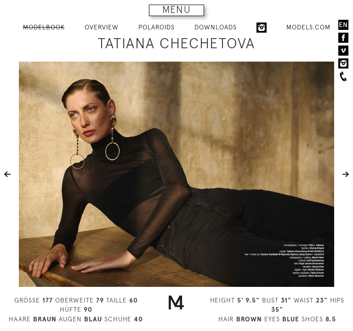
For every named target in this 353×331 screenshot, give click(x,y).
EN (343, 25)
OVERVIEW (102, 27)
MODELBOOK (44, 27)
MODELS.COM (308, 27)
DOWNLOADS (215, 27)
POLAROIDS (156, 27)
